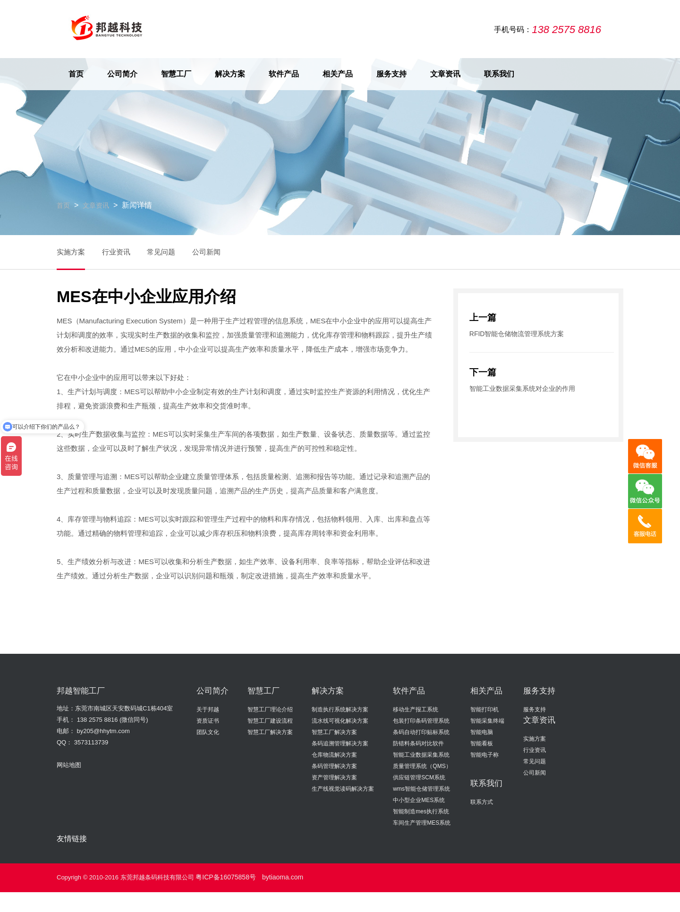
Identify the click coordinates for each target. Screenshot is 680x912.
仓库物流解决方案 (334, 754)
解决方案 (230, 73)
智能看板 (481, 743)
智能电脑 (481, 731)
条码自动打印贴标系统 (421, 731)
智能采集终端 (487, 720)
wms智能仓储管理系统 (421, 788)
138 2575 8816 (97, 719)
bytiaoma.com (277, 875)
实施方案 (71, 251)
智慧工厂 (176, 73)
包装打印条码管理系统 (421, 720)
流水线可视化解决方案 (340, 720)
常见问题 (173, 251)
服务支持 (391, 73)
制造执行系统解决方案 (340, 709)
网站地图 (69, 764)
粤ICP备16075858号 (224, 875)
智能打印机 (484, 709)
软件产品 (284, 73)
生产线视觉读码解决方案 (343, 788)
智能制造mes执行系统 (421, 811)
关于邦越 (207, 709)
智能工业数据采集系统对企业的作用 (518, 386)
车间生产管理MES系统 (421, 822)
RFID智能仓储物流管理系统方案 (513, 332)
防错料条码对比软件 (418, 743)
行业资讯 (122, 251)
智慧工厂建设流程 (270, 720)
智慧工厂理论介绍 (270, 709)
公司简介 (122, 73)
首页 (76, 73)
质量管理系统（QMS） (422, 765)
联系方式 (481, 801)
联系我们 (499, 73)
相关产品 (338, 73)
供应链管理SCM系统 (419, 777)
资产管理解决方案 (334, 777)
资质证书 (207, 720)
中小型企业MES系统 (419, 799)
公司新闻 (224, 251)
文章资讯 (445, 73)
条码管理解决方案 (334, 765)
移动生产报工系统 (415, 709)
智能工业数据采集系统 (421, 754)
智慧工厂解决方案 (270, 731)
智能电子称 (484, 754)
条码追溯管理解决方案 (340, 743)
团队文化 (207, 731)
